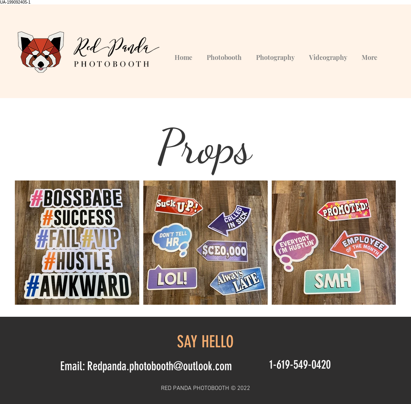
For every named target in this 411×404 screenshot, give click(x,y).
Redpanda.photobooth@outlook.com (159, 366)
